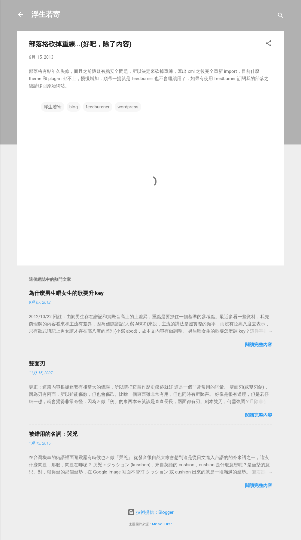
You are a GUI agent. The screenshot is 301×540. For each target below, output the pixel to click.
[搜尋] (280, 16)
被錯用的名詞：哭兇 (53, 434)
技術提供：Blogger (151, 512)
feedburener (98, 107)
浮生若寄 (45, 14)
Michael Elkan (162, 524)
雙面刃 (37, 363)
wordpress (127, 107)
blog (73, 107)
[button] (268, 44)
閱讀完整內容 (258, 344)
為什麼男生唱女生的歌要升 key (66, 293)
